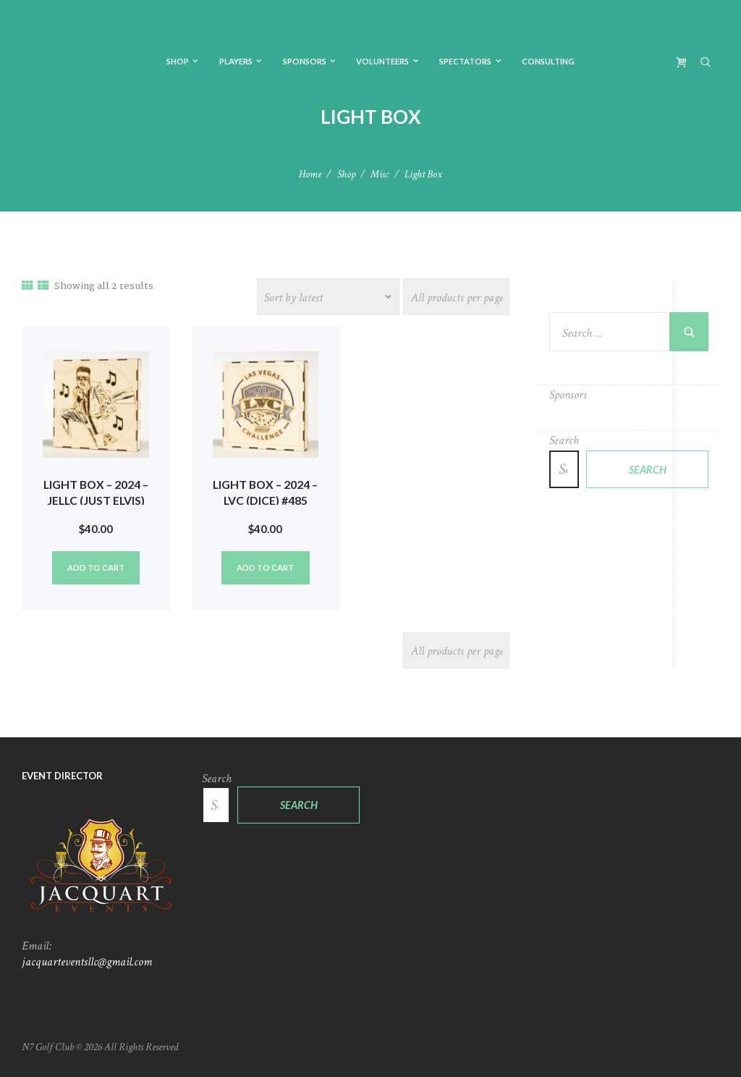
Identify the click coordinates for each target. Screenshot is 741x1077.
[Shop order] (328, 296)
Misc (379, 174)
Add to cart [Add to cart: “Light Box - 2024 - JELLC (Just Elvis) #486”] (95, 567)
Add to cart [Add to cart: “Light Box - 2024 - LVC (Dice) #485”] (265, 567)
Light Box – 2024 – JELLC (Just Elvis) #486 (95, 500)
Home (310, 174)
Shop (346, 174)
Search (564, 440)
